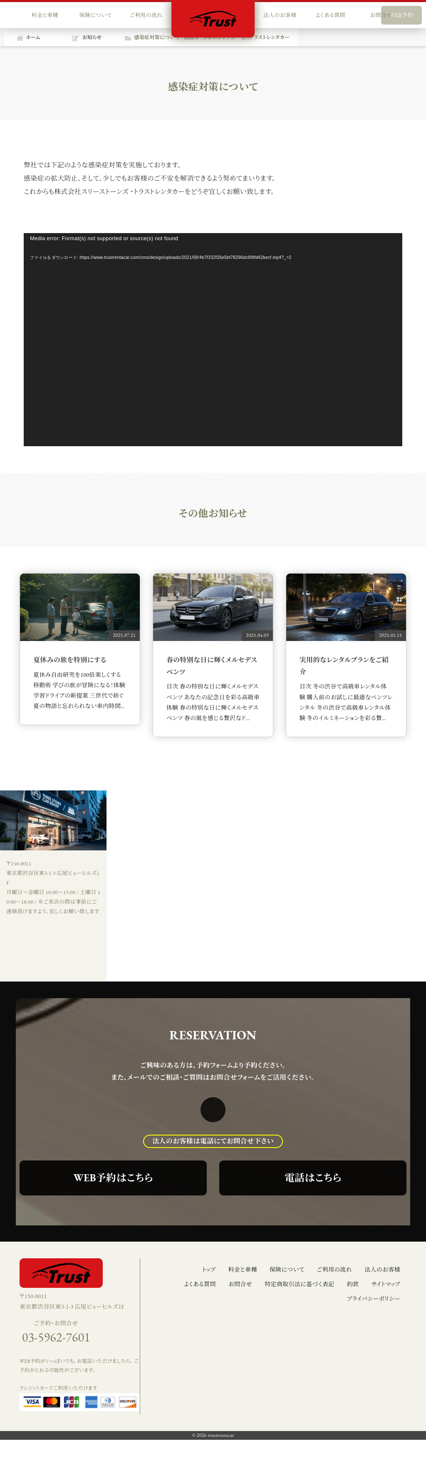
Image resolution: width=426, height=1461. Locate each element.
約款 (353, 1284)
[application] (213, 339)
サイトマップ (386, 1284)
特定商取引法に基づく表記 (299, 1284)
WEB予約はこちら (113, 1177)
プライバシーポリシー (373, 1298)
